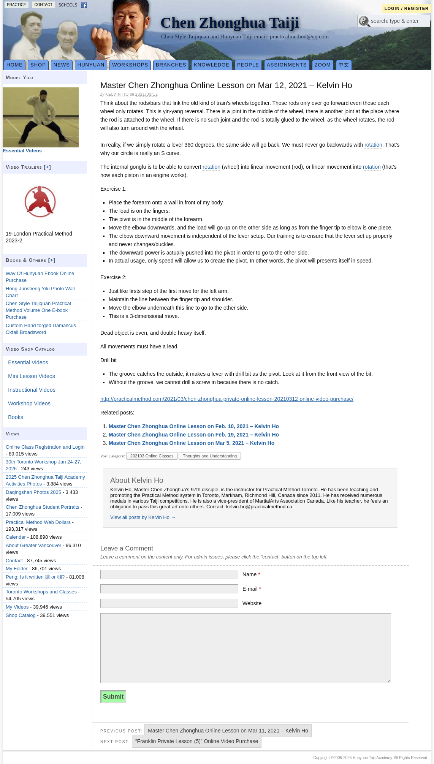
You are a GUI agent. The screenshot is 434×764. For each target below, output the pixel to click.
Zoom (323, 65)
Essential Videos (28, 362)
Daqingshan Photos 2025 (33, 492)
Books (15, 417)
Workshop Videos (29, 403)
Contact (44, 5)
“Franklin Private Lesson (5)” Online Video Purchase (196, 741)
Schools (68, 5)
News (62, 65)
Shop (38, 65)
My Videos (17, 607)
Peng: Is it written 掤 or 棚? (35, 577)
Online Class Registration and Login (45, 447)
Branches (171, 65)
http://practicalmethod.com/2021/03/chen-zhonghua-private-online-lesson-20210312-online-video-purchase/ (226, 399)
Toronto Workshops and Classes (41, 592)
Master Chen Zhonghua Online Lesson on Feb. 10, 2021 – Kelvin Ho (194, 426)
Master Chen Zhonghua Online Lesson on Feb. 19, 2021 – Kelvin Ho (194, 435)
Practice (16, 5)
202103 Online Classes (152, 456)
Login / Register (407, 8)
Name (251, 574)
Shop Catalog (21, 615)
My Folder (17, 568)
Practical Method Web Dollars (38, 522)
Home (14, 65)
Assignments (287, 65)
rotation (373, 145)
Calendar (16, 537)
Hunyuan (91, 65)
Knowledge (212, 65)
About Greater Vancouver (33, 545)
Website (251, 603)
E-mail (251, 589)
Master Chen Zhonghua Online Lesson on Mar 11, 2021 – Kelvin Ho (228, 731)
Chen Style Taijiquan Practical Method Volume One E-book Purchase (38, 310)
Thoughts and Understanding (210, 456)
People (248, 65)
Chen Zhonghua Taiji (229, 22)
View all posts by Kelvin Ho (143, 517)
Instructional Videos (31, 390)
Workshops (130, 65)
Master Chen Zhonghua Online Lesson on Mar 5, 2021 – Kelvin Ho (191, 443)
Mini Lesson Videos (31, 376)
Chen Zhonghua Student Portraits (42, 507)
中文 (344, 65)
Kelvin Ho (117, 94)
